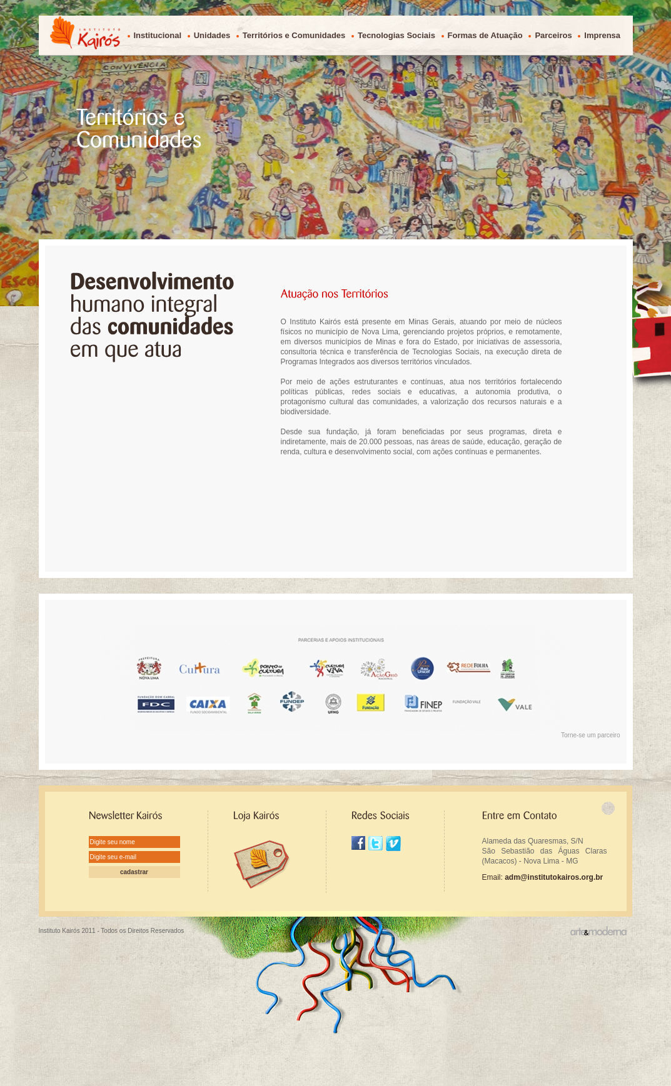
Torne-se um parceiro (590, 735)
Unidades (212, 35)
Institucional (158, 35)
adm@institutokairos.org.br (554, 877)
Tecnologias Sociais (396, 35)
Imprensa (602, 35)
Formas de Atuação (485, 35)
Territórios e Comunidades (294, 35)
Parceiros (553, 35)
